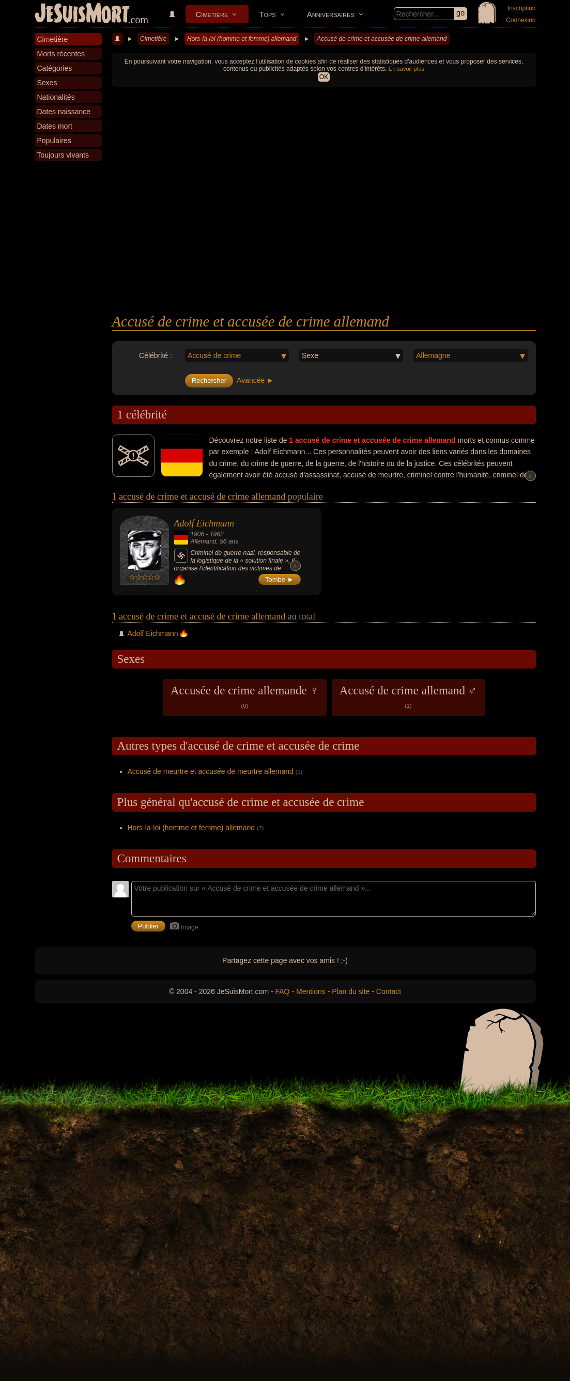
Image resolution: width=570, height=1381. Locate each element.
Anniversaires (331, 14)
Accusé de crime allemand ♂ (408, 696)
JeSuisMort (82, 14)
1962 (217, 534)
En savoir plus (406, 69)
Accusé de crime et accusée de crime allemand (381, 38)
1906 (198, 534)
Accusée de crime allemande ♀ (245, 696)
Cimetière (212, 14)
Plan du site (350, 991)
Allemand (204, 541)
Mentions (311, 991)
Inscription (521, 8)
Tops (267, 14)
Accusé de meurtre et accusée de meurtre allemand (211, 771)
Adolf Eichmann (204, 523)
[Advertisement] (324, 235)
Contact (388, 991)
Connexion (520, 20)
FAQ (282, 991)
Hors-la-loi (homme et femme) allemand (241, 38)
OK (323, 77)
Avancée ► (255, 380)
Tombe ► (279, 579)
